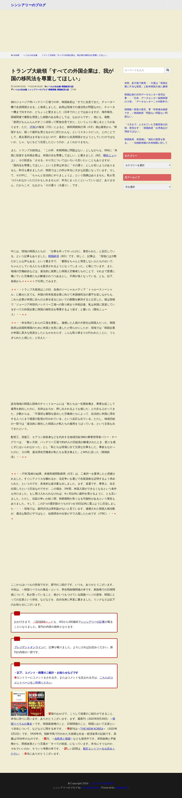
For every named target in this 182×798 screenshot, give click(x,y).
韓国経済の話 (67, 86)
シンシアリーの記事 (93, 621)
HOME (16, 55)
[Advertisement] (91, 31)
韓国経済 (53, 256)
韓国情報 (52, 89)
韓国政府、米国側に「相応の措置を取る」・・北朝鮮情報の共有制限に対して (146, 141)
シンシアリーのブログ (28, 5)
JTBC (33, 126)
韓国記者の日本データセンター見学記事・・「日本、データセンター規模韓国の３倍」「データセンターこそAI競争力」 (147, 98)
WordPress (121, 787)
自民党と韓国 (62, 738)
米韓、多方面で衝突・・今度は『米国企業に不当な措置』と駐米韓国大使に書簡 (146, 84)
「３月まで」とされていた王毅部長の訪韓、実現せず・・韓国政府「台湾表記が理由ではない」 (146, 128)
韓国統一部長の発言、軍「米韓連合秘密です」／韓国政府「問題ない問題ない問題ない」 (146, 113)
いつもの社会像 (30, 55)
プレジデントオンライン (28, 647)
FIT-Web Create (90, 787)
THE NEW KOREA (91, 728)
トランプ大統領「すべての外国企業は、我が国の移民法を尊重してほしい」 (75, 55)
